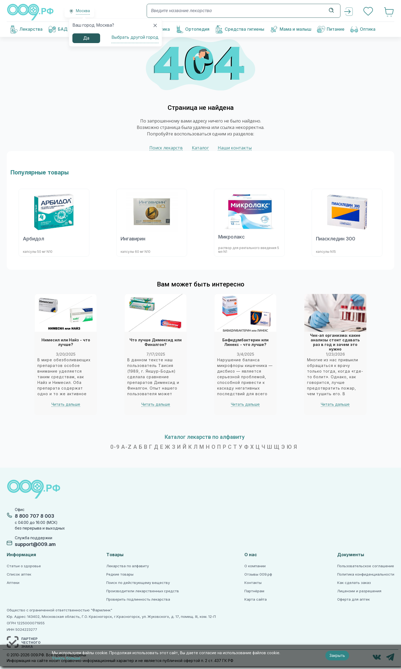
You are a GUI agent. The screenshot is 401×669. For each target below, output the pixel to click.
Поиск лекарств (166, 148)
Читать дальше (65, 404)
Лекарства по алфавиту (127, 566)
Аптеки (13, 583)
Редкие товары (119, 574)
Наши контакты (235, 148)
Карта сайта (255, 599)
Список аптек (19, 574)
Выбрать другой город (135, 37)
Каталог (200, 148)
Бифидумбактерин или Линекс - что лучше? (245, 342)
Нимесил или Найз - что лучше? (65, 342)
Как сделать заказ (354, 583)
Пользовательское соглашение (365, 566)
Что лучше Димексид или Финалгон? (155, 342)
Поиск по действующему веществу (138, 583)
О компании (255, 566)
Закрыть (337, 655)
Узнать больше (66, 658)
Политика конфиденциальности (365, 574)
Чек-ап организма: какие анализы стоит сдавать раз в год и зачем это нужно (335, 342)
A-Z (126, 447)
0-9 (115, 447)
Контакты (253, 583)
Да (86, 38)
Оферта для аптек (353, 599)
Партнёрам (254, 591)
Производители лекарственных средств (142, 591)
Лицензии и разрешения (359, 591)
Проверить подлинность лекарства (138, 599)
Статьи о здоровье (24, 566)
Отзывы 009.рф (258, 574)
